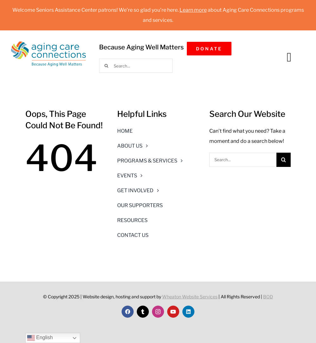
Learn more (193, 10)
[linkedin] (188, 312)
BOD (268, 296)
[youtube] (173, 312)
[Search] (106, 66)
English (40, 338)
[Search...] (136, 66)
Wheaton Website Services (190, 296)
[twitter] (143, 312)
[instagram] (158, 312)
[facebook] (128, 312)
